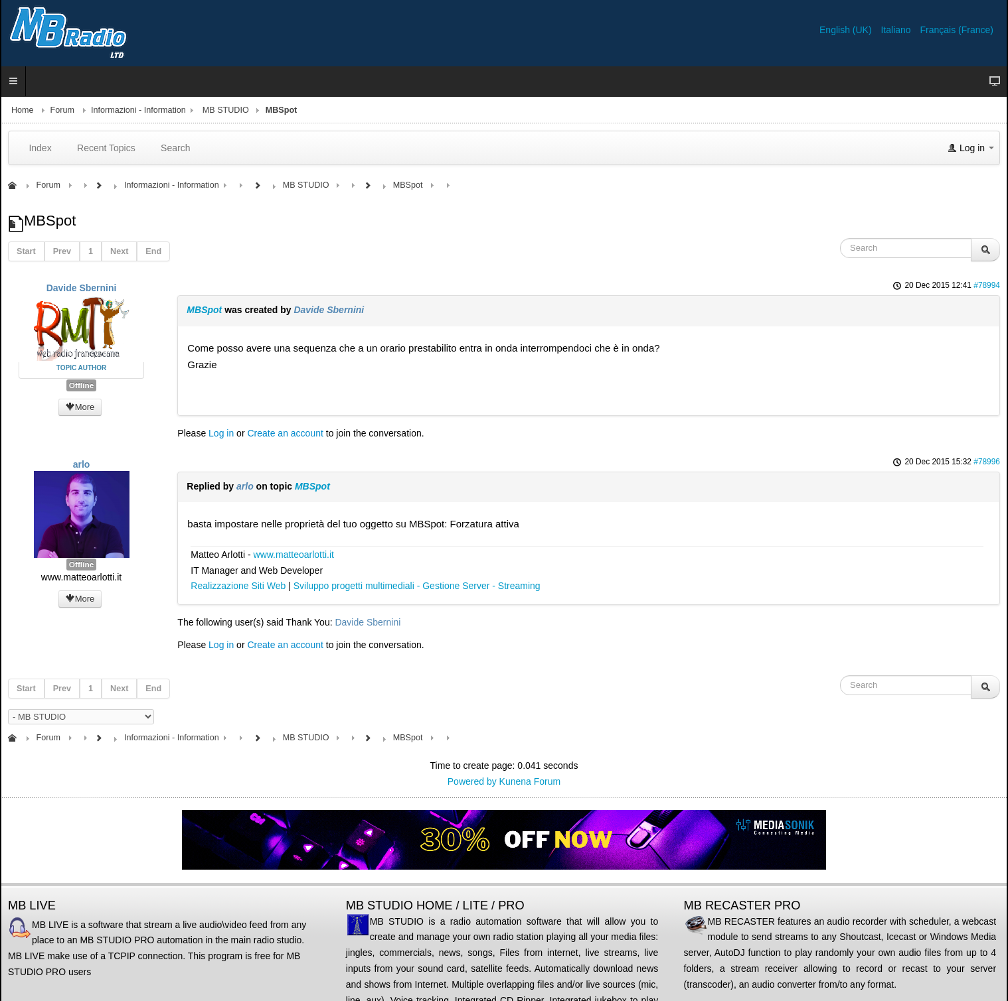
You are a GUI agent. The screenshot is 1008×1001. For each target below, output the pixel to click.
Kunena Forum (530, 781)
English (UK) (846, 30)
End (153, 251)
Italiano (897, 30)
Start (26, 251)
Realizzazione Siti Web (238, 585)
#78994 (986, 285)
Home (22, 110)
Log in (221, 433)
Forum (62, 110)
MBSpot (204, 309)
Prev (62, 251)
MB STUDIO (226, 110)
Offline (81, 385)
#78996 (986, 461)
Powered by (472, 781)
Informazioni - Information (138, 110)
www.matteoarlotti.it (294, 554)
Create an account (285, 433)
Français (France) (956, 30)
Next (119, 251)
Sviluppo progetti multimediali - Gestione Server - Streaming (417, 585)
